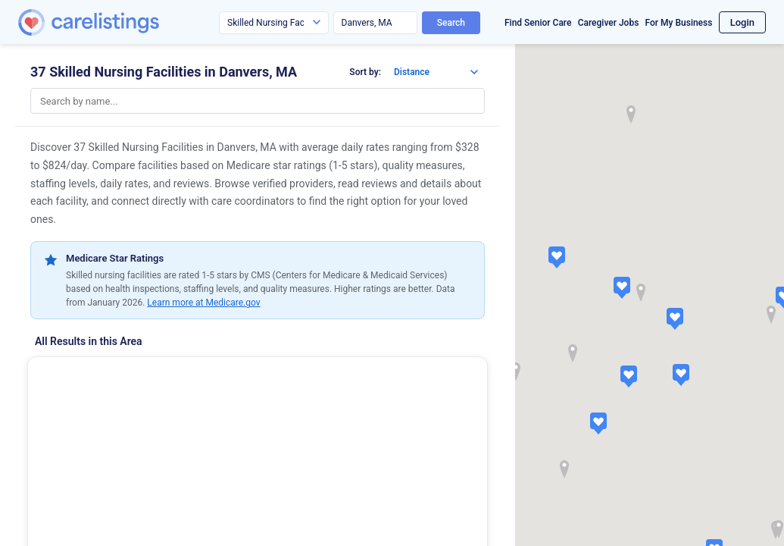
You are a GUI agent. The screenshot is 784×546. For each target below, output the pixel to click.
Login (742, 22)
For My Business (679, 22)
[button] (622, 287)
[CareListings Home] (131, 22)
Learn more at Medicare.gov (203, 302)
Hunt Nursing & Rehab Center (120, 376)
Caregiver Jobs (608, 22)
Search (451, 22)
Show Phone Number (108, 513)
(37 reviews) (130, 436)
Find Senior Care (537, 22)
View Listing (252, 513)
